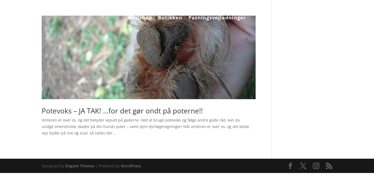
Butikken (170, 18)
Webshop (140, 18)
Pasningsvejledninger (217, 18)
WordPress (131, 165)
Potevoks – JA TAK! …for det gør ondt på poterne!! (122, 111)
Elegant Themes (79, 165)
